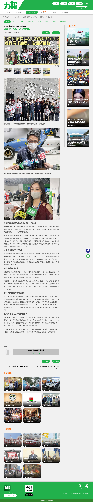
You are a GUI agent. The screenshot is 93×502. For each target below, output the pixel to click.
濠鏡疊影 (30, 22)
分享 (57, 33)
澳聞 (7, 22)
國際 (14, 22)
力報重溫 (65, 12)
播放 (9, 414)
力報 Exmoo (11, 495)
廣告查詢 (87, 494)
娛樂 (54, 22)
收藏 (47, 33)
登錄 (39, 353)
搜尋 (65, 3)
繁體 (80, 3)
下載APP (82, 8)
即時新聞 (19, 12)
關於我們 (65, 494)
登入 (57, 3)
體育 (46, 22)
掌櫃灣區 (63, 22)
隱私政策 (81, 494)
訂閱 (73, 3)
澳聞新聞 (26, 17)
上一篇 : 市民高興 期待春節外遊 (16, 366)
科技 (39, 22)
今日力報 (31, 12)
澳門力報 (6, 17)
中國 (21, 22)
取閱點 (53, 12)
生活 (43, 12)
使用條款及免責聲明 (73, 494)
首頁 (8, 12)
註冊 (33, 353)
